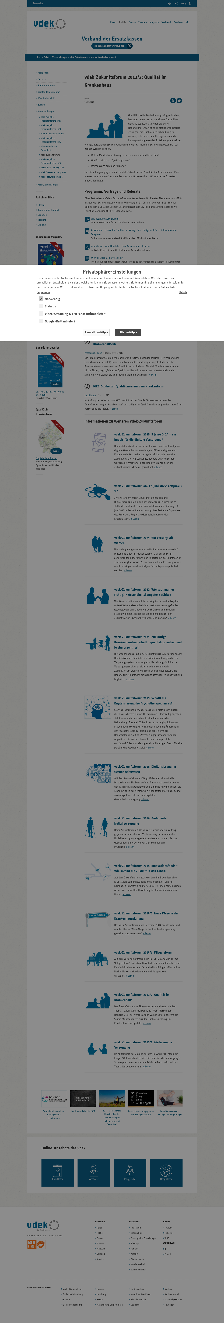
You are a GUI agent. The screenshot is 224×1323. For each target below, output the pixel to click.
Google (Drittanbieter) (60, 321)
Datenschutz (168, 287)
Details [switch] (183, 292)
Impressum (43, 292)
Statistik (50, 306)
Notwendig (52, 299)
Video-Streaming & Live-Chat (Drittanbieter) (75, 314)
